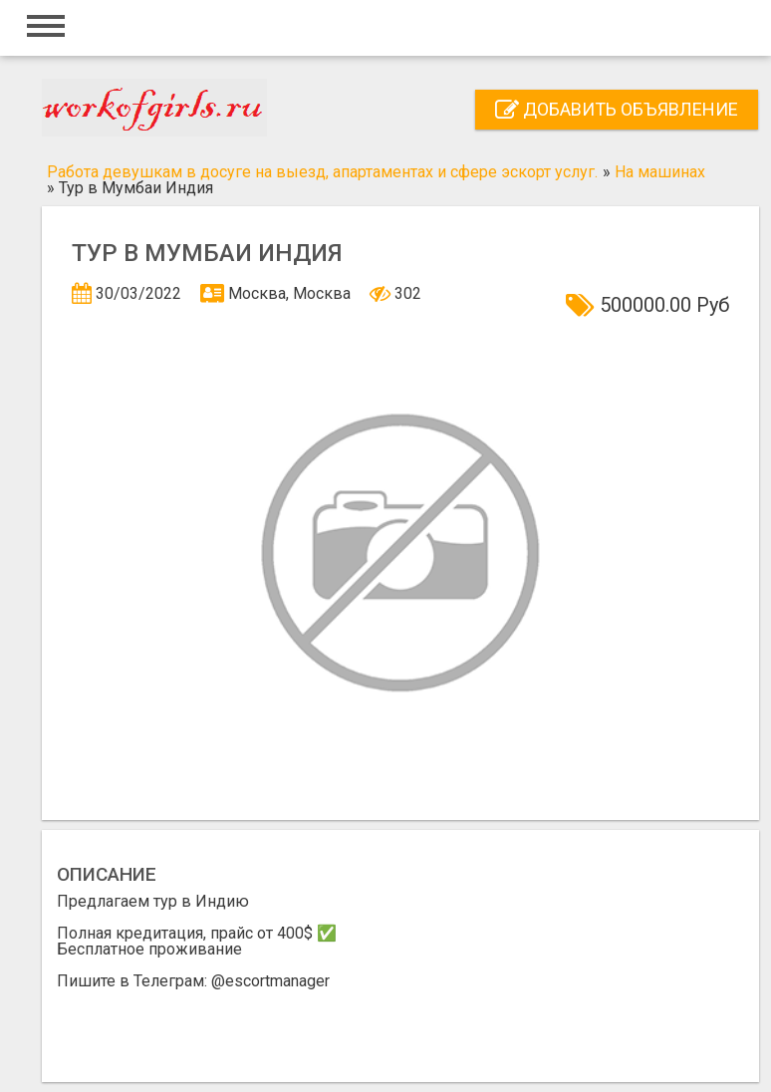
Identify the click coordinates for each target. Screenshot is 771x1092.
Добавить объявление (616, 109)
